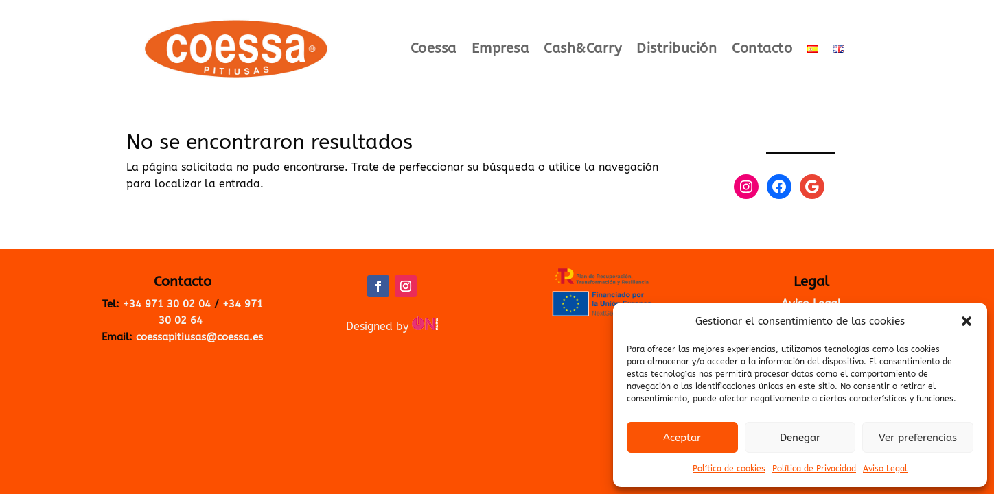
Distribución (676, 50)
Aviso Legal (885, 468)
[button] (966, 321)
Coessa (433, 50)
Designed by (392, 326)
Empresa (500, 50)
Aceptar (682, 438)
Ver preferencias (918, 438)
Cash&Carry (582, 50)
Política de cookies (729, 468)
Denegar (800, 438)
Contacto (762, 50)
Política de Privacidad (814, 468)
